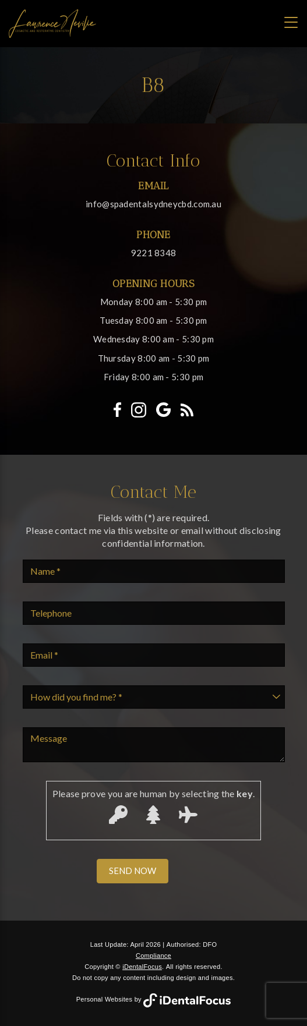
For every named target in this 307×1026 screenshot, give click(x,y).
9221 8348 (154, 252)
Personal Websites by (153, 999)
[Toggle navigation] (291, 22)
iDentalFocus (142, 966)
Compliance (153, 955)
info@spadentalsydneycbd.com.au (153, 204)
